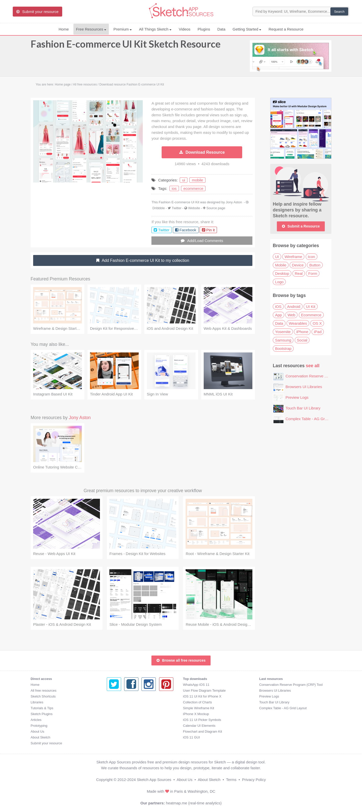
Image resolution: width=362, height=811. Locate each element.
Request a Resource (286, 29)
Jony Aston (234, 202)
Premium (122, 29)
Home (64, 29)
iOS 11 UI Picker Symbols (126, 720)
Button (314, 265)
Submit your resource (46, 743)
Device (298, 265)
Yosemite (283, 332)
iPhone (302, 332)
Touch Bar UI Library (303, 408)
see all (313, 365)
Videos (184, 29)
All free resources (43, 690)
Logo (279, 282)
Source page (215, 208)
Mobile (280, 265)
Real (299, 273)
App (278, 315)
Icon (311, 256)
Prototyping (39, 726)
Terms (231, 779)
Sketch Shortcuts (43, 696)
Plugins (204, 29)
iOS (278, 306)
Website (194, 208)
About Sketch (40, 737)
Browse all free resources (181, 660)
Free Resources (91, 29)
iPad (317, 332)
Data (221, 29)
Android (293, 306)
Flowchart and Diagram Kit (126, 731)
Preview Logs (297, 397)
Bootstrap (283, 348)
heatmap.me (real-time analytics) (194, 803)
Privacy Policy (254, 779)
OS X (317, 323)
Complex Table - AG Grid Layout (313, 419)
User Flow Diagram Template (128, 690)
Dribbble (158, 208)
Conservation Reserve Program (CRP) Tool (322, 376)
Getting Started (246, 29)
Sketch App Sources (154, 779)
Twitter (176, 208)
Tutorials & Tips (42, 708)
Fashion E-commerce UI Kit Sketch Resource (126, 46)
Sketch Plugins (42, 714)
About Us (37, 731)
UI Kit (310, 306)
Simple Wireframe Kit (122, 708)
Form (312, 273)
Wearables (298, 323)
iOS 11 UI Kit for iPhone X (126, 696)
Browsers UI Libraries (304, 387)
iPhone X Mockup (120, 714)
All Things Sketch (155, 29)
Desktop (282, 273)
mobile (197, 180)
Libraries (37, 702)
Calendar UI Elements (123, 726)
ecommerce (193, 188)
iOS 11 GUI (115, 737)
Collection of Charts (121, 702)
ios (174, 188)
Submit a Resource (301, 226)
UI (277, 256)
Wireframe (293, 256)
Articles (36, 720)
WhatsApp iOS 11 (120, 685)
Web (291, 315)
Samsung (283, 340)
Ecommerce (311, 315)
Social (302, 340)
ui (183, 180)
